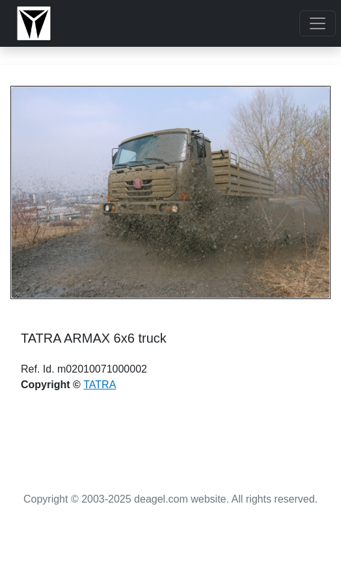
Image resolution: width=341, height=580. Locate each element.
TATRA (99, 384)
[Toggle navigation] (317, 23)
